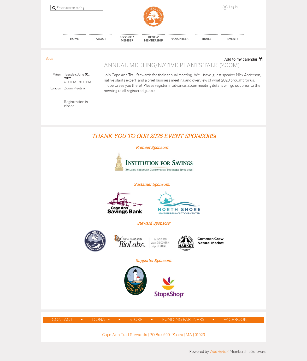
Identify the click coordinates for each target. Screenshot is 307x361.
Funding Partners (183, 319)
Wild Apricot (219, 351)
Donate (101, 319)
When (56, 74)
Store (136, 319)
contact (62, 319)
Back (49, 58)
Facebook (235, 319)
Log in (233, 7)
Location (55, 88)
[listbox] (244, 59)
